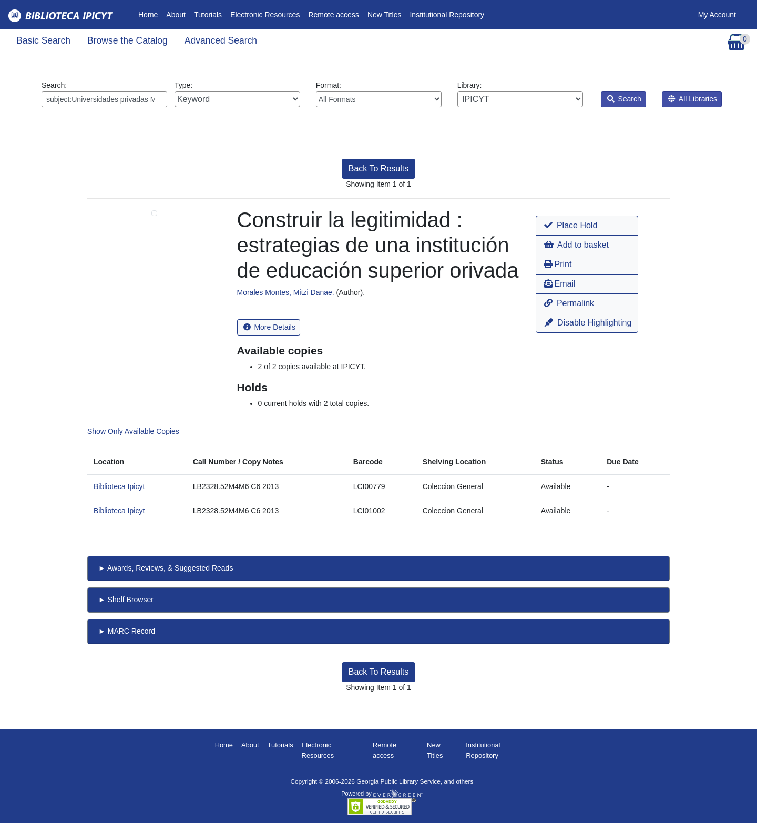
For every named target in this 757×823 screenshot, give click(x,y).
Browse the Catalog (127, 40)
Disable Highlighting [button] (587, 322)
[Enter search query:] (104, 99)
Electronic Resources (265, 15)
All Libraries (692, 99)
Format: (379, 94)
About (176, 15)
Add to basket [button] (576, 244)
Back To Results (378, 168)
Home (150, 14)
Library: (520, 94)
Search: (104, 94)
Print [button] (557, 264)
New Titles (384, 15)
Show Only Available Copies (133, 431)
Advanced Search (221, 40)
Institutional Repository (447, 15)
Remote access (333, 15)
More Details (269, 327)
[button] (587, 226)
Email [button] (559, 283)
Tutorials (208, 15)
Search (624, 99)
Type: (237, 94)
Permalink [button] (569, 303)
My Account (717, 15)
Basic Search (43, 40)
